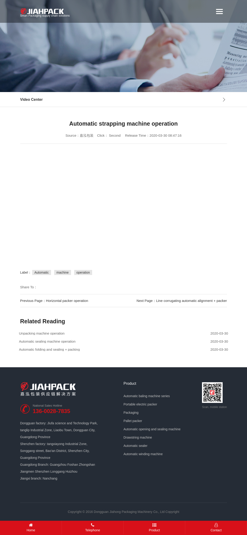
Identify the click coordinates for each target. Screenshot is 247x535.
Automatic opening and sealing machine (152, 429)
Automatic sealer (136, 446)
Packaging (131, 412)
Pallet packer (133, 421)
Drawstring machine (138, 437)
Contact (216, 527)
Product (130, 383)
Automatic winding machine (143, 454)
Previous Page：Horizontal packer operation (54, 301)
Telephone (93, 527)
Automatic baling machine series (147, 396)
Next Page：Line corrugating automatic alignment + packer (181, 300)
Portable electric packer (140, 404)
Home (31, 527)
